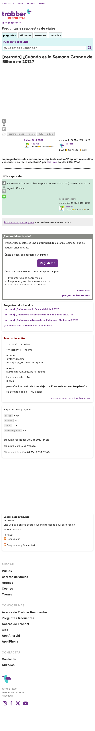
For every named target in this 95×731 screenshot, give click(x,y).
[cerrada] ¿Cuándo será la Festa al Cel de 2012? (31, 309)
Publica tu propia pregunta (19, 222)
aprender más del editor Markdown (71, 398)
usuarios (40, 35)
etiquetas (25, 35)
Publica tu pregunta (16, 41)
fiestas (31, 134)
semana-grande (16, 134)
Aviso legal (7, 695)
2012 (40, 134)
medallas (55, 35)
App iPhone (10, 641)
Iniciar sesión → (11, 22)
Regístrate (47, 263)
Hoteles (18, 3)
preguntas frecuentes (76, 295)
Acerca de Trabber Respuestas (25, 612)
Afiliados (8, 665)
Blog (5, 630)
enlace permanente (66, 199)
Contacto (9, 659)
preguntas (9, 35)
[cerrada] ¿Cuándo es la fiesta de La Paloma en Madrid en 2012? (41, 320)
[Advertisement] (47, 91)
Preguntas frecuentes (18, 618)
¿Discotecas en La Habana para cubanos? (28, 325)
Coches (30, 3)
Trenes (41, 3)
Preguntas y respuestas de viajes (29, 28)
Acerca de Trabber (15, 624)
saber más (83, 290)
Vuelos (6, 3)
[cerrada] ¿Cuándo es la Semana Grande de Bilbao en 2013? (38, 314)
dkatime (35, 143)
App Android (11, 635)
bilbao (50, 134)
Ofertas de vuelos (15, 577)
